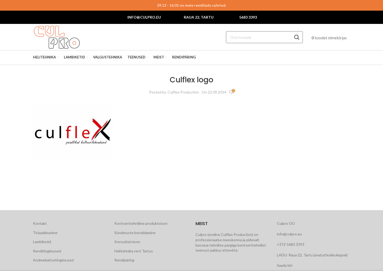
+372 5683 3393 (290, 244)
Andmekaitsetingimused (53, 260)
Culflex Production (183, 92)
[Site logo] (57, 37)
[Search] (264, 37)
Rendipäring (124, 260)
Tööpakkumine (45, 232)
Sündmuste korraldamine (135, 232)
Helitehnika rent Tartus (133, 251)
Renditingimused (47, 251)
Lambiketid (42, 241)
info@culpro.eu (144, 17)
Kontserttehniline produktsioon (141, 223)
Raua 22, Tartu (199, 17)
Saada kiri (284, 265)
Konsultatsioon (127, 241)
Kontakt (40, 223)
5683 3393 (248, 17)
